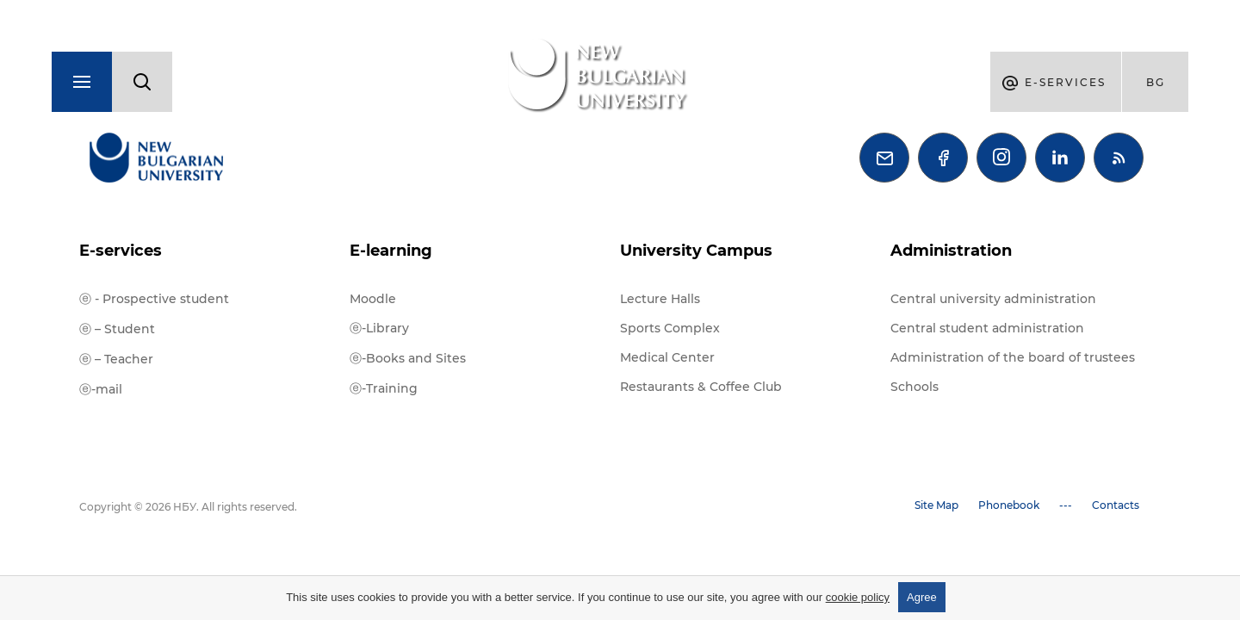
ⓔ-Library (379, 328)
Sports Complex (670, 328)
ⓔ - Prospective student (154, 299)
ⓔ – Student (117, 329)
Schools (914, 386)
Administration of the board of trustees (1012, 357)
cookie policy (858, 597)
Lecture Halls (660, 299)
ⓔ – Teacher (116, 359)
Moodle (373, 299)
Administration (951, 250)
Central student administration (987, 328)
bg (1155, 82)
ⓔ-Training (384, 388)
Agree (922, 597)
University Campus (696, 250)
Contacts (1115, 505)
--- (1065, 505)
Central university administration (993, 299)
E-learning (391, 250)
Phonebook (1008, 505)
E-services (120, 250)
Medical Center (667, 357)
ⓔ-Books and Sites (408, 358)
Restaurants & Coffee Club (701, 386)
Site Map (936, 505)
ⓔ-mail (100, 389)
